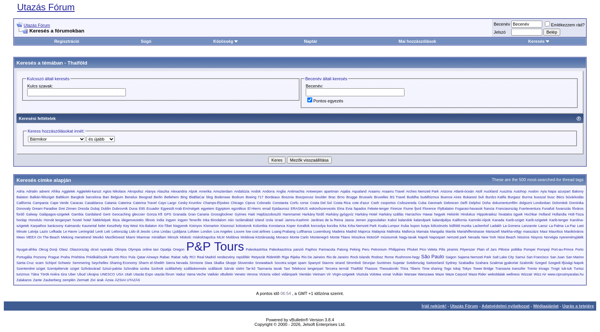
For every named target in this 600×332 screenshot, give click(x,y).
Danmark (435, 203)
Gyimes (240, 214)
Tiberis (415, 268)
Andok (256, 191)
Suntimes (384, 263)
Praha (65, 257)
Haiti (251, 214)
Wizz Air (540, 274)
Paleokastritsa (256, 249)
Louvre (239, 231)
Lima (155, 231)
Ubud (81, 274)
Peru (365, 249)
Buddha (413, 197)
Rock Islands (360, 257)
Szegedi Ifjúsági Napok (566, 263)
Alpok (193, 191)
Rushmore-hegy (407, 257)
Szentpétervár (57, 268)
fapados (360, 209)
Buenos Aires (451, 197)
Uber (72, 274)
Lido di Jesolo (139, 231)
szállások (215, 268)
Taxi (287, 268)
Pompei (529, 249)
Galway (32, 214)
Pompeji (543, 249)
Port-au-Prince (562, 249)
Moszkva (358, 237)
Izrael (279, 220)
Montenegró (319, 237)
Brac (332, 197)
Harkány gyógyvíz (339, 214)
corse (304, 203)
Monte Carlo (299, 237)
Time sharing (432, 268)
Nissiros (523, 237)
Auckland (491, 191)
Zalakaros (24, 280)
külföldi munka (460, 226)
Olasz (63, 249)
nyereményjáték (571, 237)
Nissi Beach (506, 237)
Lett (107, 231)
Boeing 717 (254, 197)
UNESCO (107, 274)
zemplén (68, 280)
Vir (329, 274)
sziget (74, 268)
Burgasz (514, 197)
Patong (342, 249)
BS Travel (397, 197)
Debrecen (451, 203)
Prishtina (78, 257)
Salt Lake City (503, 257)
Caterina (124, 203)
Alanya (150, 191)
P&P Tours (215, 246)
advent (44, 191)
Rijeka (295, 257)
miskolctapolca (204, 237)
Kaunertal (89, 226)
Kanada (498, 220)
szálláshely (173, 268)
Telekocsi (299, 268)
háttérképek (102, 220)
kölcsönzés (439, 226)
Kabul (392, 220)
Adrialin (32, 191)
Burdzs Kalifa (496, 197)
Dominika (576, 203)
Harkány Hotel (366, 214)
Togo (448, 268)
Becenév (502, 24)
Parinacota (327, 249)
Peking (355, 249)
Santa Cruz (25, 263)
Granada (179, 214)
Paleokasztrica (280, 249)
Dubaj (95, 209)
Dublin (106, 209)
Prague (53, 257)
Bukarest (470, 197)
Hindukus (468, 214)
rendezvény (226, 257)
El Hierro (254, 209)
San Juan (557, 257)
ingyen (171, 220)
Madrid (351, 231)
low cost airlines (258, 231)
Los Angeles (223, 231)
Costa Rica (342, 203)
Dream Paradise (44, 209)
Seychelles (99, 263)
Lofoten (193, 231)
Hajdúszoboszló (269, 214)
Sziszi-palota (112, 268)
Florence (429, 209)
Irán (231, 220)
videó (276, 274)
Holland (545, 214)
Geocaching (121, 214)
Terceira (331, 268)
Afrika (55, 191)
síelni (240, 268)
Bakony (578, 191)
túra (64, 274)
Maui (544, 231)
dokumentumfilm (504, 203)
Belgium (117, 197)
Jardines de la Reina (327, 220)
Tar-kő (250, 268)
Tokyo (466, 268)
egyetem (207, 209)
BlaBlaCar (197, 197)
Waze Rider (477, 274)
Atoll (478, 191)
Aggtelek (68, 191)
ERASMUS (299, 209)
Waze (439, 274)
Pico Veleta (428, 249)
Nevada (474, 237)
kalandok (405, 220)
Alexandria (179, 191)
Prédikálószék (97, 257)
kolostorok (243, 226)
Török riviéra (49, 274)
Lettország (119, 231)
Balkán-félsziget (42, 197)
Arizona (446, 191)
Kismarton (211, 226)
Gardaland (93, 214)
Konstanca (277, 226)
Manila (450, 231)
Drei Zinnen (68, 209)
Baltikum (62, 197)
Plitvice (504, 249)
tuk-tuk (567, 268)
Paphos (311, 249)
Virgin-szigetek (343, 274)
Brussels (365, 197)
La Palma (556, 226)
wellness (513, 274)
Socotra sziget (285, 263)
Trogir (555, 268)
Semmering (81, 263)
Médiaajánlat (546, 306)
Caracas (76, 203)
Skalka (219, 263)
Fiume (408, 209)
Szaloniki (526, 263)
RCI (193, 257)
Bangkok (77, 197)
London (206, 231)
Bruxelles (381, 197)
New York (488, 237)
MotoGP (373, 237)
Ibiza (116, 220)
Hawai (427, 214)
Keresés (539, 41)
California (23, 203)
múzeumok (389, 237)
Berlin (158, 197)
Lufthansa (304, 231)
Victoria (265, 274)
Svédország (415, 263)
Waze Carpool (456, 274)
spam (302, 263)
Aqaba (345, 191)
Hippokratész (487, 214)
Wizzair (527, 274)
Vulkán (397, 274)
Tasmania (264, 268)
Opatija (165, 249)
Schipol (51, 263)
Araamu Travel (393, 191)
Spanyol (314, 263)
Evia (349, 209)
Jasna (349, 220)
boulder (321, 197)
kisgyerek (180, 226)
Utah (128, 274)
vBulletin (226, 274)
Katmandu (72, 226)
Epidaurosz (280, 209)
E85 (142, 209)
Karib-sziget (515, 220)
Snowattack (264, 263)
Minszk (173, 237)
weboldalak (496, 274)
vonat (387, 274)
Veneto (240, 274)
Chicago (237, 203)
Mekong (67, 237)
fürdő (20, 214)
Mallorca (408, 231)
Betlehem (171, 197)
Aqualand (359, 191)
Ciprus (250, 203)
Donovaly (23, 209)
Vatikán (212, 274)
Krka (343, 226)
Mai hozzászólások (417, 41)
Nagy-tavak (408, 237)
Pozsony (40, 257)
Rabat (175, 257)
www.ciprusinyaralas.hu (566, 274)
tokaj (456, 268)
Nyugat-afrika (26, 249)
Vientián (305, 274)
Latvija (33, 231)
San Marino (575, 257)
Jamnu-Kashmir (297, 220)
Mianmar (143, 237)
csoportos (388, 203)
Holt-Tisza (576, 214)
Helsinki (453, 214)
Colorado (264, 203)
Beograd (145, 197)
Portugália (24, 257)
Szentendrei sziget (30, 268)
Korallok (303, 226)
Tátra (35, 274)
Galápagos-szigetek (54, 214)
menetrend (83, 237)
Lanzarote (529, 226)
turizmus (22, 274)
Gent (107, 214)
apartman (331, 191)
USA (120, 274)
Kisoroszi (227, 226)
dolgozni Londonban (535, 203)
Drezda (83, 209)
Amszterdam (223, 191)
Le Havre (70, 231)
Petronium (379, 249)
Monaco (282, 237)
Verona (252, 274)
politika (516, 249)
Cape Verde (59, 203)
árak (100, 280)
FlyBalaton (445, 209)
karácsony (56, 226)
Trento (532, 268)
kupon (415, 226)
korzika (332, 226)
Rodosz (377, 257)
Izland (259, 220)
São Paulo (432, 256)
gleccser (138, 214)
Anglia (281, 191)
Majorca (364, 231)
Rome (389, 257)
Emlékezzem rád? (565, 25)
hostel (77, 220)
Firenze (396, 209)
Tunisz (579, 268)
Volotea (375, 274)
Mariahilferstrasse (470, 231)
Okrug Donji (48, 249)
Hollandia (559, 214)
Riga (285, 257)
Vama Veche (196, 274)
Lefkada (55, 231)
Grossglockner (222, 214)
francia (489, 209)
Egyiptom (223, 209)
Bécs (560, 197)
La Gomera (511, 226)
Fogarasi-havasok (469, 209)
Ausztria (505, 191)
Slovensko (246, 263)
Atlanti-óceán (464, 191)
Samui (520, 257)
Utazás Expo (143, 274)
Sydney (451, 263)
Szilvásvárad (91, 268)
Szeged (541, 263)
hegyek (439, 214)
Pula (132, 257)
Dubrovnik (120, 209)
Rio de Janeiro (337, 257)
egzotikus (239, 209)
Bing (184, 197)
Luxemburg (322, 231)
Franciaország (507, 209)
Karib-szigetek (537, 220)
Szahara (481, 263)
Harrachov (413, 214)
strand (340, 263)
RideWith (273, 257)
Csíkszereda (406, 203)
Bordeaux (272, 197)
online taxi (150, 249)
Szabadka (466, 263)
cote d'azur (360, 203)
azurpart (564, 191)
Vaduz (180, 274)
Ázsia (109, 280)
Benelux (131, 197)
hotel (87, 220)
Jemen (360, 220)
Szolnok (157, 268)
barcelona (93, 197)
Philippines (396, 249)
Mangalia (437, 231)
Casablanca (94, 203)
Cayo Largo (167, 203)
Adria (20, 191)
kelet (101, 226)
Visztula (362, 274)
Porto (579, 249)
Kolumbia (260, 226)
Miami (130, 237)
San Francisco (538, 257)
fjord (417, 209)
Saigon (450, 257)
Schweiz (64, 263)
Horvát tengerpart (57, 220)
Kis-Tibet (165, 226)
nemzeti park (456, 237)
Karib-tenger (558, 220)
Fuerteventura (530, 209)
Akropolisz (135, 191)
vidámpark (290, 274)
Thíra (404, 268)
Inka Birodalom (214, 220)
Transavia (502, 268)
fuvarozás (563, 209)
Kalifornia (459, 220)
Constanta (280, 203)
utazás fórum (164, 274)
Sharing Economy (123, 263)
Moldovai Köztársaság (258, 237)
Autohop (520, 191)
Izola (269, 220)
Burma (527, 197)
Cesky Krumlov (189, 203)
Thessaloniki (388, 268)
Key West (130, 226)
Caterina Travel (145, 203)
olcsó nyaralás (102, 249)
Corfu (294, 203)
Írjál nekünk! (434, 306)
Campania (40, 203)
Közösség (225, 41)
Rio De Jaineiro (313, 257)
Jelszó (499, 32)
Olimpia (121, 249)
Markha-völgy (511, 231)
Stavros (328, 263)
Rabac (165, 257)
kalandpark (422, 220)
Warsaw (410, 274)
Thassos (370, 268)
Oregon (178, 249)
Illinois (150, 220)
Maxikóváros (574, 231)
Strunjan (368, 263)
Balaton (22, 197)
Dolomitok (559, 203)
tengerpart (315, 268)
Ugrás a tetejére (578, 306)
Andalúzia (241, 191)
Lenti (99, 231)
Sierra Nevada (177, 263)
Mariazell (492, 231)
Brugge (351, 197)
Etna (340, 209)
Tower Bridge (483, 268)
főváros (578, 209)
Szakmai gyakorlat (504, 263)
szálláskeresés (195, 268)
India (160, 220)
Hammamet (292, 214)
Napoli (423, 237)
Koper (291, 226)
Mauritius (556, 231)
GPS (167, 214)
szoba (144, 268)
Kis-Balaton (148, 226)
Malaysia (378, 231)
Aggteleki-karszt (89, 191)
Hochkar (530, 214)
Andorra (268, 191)
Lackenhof (481, 226)
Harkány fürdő (313, 214)
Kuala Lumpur (388, 226)
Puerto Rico (118, 257)
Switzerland (435, 263)
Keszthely (114, 226)
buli (481, 197)
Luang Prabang (283, 231)
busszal (540, 197)
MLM (221, 237)
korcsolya (318, 226)
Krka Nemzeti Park (362, 226)
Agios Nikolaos (114, 191)
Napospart (437, 237)
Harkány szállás (391, 214)
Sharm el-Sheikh (151, 263)
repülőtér (243, 257)
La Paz (570, 226)
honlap (21, 220)
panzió (298, 249)
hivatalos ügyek (511, 214)
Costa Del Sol (321, 203)
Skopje (230, 263)
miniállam (159, 237)
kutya (425, 226)
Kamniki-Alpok (479, 220)
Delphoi (475, 203)
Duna (133, 209)
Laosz (543, 226)
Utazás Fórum (46, 7)
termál (344, 268)
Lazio (44, 231)
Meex (20, 237)
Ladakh (496, 226)
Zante (37, 280)
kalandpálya (441, 220)
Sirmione (196, 263)
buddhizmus (430, 197)
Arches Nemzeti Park (422, 191)
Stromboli (353, 263)
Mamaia (422, 231)
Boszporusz (304, 197)
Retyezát (258, 257)
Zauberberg (52, 280)
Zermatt (83, 280)
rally (185, 257)
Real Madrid (206, 257)
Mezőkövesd (115, 237)
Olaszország (79, 249)
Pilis (442, 249)
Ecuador (153, 209)
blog (209, 197)
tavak (278, 268)
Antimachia (296, 191)
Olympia (134, 249)
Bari (106, 197)
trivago (544, 268)
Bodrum (238, 197)
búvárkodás (575, 197)
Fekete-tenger (378, 209)
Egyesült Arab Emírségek (180, 209)
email (266, 209)
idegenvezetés (132, 220)
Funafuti (548, 209)
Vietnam (319, 274)
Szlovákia (131, 268)
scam (39, 263)
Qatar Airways (147, 257)
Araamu (374, 191)
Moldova (232, 237)
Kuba (405, 226)
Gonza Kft (154, 214)
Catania (110, 203)
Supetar (399, 263)
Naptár (310, 41)
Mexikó (98, 237)
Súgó (146, 41)
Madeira (338, 231)
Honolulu (35, 220)
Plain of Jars (487, 249)
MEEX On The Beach (43, 237)
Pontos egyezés (325, 101)
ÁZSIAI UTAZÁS (127, 280)
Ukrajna (93, 274)
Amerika (205, 191)
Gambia (77, 214)
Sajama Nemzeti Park (474, 257)
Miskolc (185, 237)
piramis (452, 249)
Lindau (166, 231)
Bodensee (222, 197)
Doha (487, 203)
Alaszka (163, 191)
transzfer (518, 268)
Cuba (422, 203)
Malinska (394, 231)
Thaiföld (77, 63)
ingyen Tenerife (189, 220)
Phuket (412, 249)
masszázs (530, 231)
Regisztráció (66, 41)
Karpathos (38, 226)
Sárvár (229, 268)
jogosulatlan (377, 220)
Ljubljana (179, 231)
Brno (340, 197)
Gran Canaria (198, 214)
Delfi (463, 203)
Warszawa (426, 274)
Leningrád (86, 231)
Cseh (375, 203)
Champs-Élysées (216, 203)
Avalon (533, 191)
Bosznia (288, 197)
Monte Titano (340, 237)
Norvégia (551, 237)
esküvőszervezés (322, 209)
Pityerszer (467, 249)
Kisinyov (195, 226)
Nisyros (537, 237)
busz (551, 197)
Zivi (93, 280)
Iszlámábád (244, 220)
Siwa (208, 263)
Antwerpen (314, 191)
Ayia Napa (548, 191)
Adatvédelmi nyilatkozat (506, 306)
